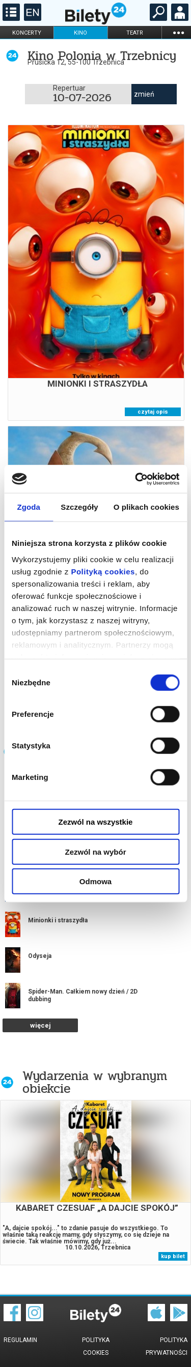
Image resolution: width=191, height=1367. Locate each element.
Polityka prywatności (166, 1346)
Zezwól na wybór (95, 851)
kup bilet (173, 1256)
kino (80, 33)
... (178, 32)
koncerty (26, 33)
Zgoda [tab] (28, 507)
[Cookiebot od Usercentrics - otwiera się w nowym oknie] (136, 478)
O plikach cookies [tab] (146, 507)
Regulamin (20, 1340)
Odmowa (95, 881)
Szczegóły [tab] (79, 507)
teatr (134, 33)
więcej (40, 1025)
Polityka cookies (96, 1346)
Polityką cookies (103, 571)
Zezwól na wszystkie (96, 822)
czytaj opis (153, 412)
